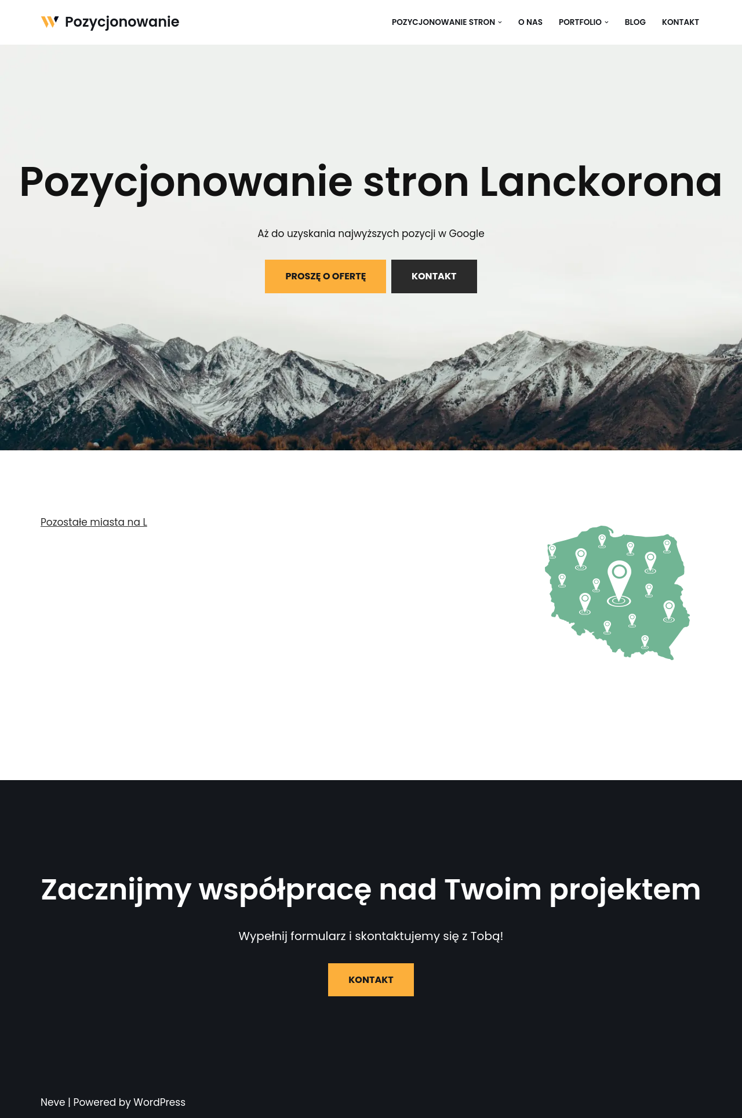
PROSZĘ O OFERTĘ (325, 276)
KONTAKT (434, 276)
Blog (635, 22)
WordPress (159, 1102)
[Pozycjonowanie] (110, 22)
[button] (500, 22)
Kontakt (680, 22)
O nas (530, 22)
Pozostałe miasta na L (94, 522)
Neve (53, 1102)
